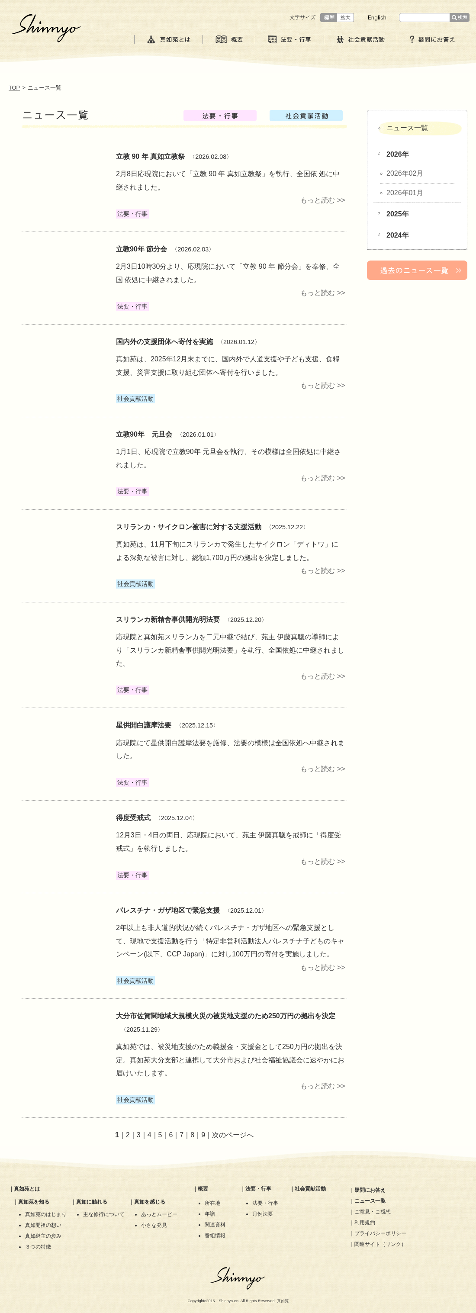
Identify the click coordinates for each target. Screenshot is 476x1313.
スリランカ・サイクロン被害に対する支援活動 (188, 527)
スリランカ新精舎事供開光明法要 (168, 619)
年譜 (210, 1214)
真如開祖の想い (43, 1225)
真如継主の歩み (43, 1236)
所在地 (212, 1203)
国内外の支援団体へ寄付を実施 (164, 341)
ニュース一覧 (407, 128)
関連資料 (215, 1225)
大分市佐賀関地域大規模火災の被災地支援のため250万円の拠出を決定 (225, 1016)
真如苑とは (27, 1189)
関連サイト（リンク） (380, 1244)
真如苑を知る (33, 1202)
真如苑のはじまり (46, 1214)
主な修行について (104, 1214)
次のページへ (233, 1135)
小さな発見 (154, 1225)
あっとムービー (159, 1214)
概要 (203, 1189)
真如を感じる (149, 1202)
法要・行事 (258, 1189)
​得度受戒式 (133, 817)
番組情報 (215, 1236)
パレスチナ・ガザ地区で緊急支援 (168, 910)
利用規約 (364, 1223)
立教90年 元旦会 (144, 434)
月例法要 (262, 1214)
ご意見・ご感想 (372, 1212)
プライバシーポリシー (380, 1233)
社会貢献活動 (310, 1189)
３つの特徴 (38, 1247)
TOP (14, 87)
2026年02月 (404, 173)
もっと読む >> (322, 200)
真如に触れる (91, 1202)
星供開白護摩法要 (143, 725)
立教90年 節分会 (141, 249)
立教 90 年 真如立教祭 (150, 156)
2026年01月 (404, 192)
